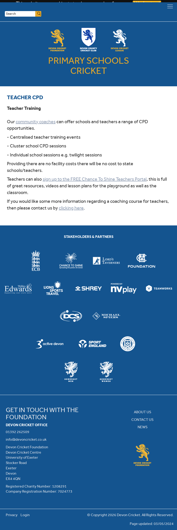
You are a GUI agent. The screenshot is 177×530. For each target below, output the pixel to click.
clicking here (71, 208)
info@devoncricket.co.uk (26, 439)
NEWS (143, 427)
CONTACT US (142, 419)
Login (25, 515)
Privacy (12, 515)
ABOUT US (142, 412)
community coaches (36, 121)
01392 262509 (17, 432)
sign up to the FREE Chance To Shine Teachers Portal (95, 179)
